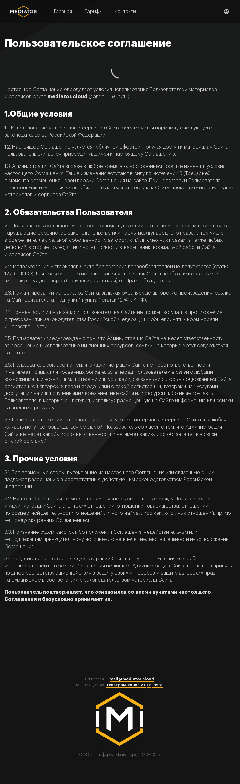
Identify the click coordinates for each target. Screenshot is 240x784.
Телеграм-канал (123, 685)
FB (149, 685)
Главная (63, 11)
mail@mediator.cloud (132, 679)
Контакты (125, 11)
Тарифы (93, 11)
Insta (157, 685)
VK (143, 685)
